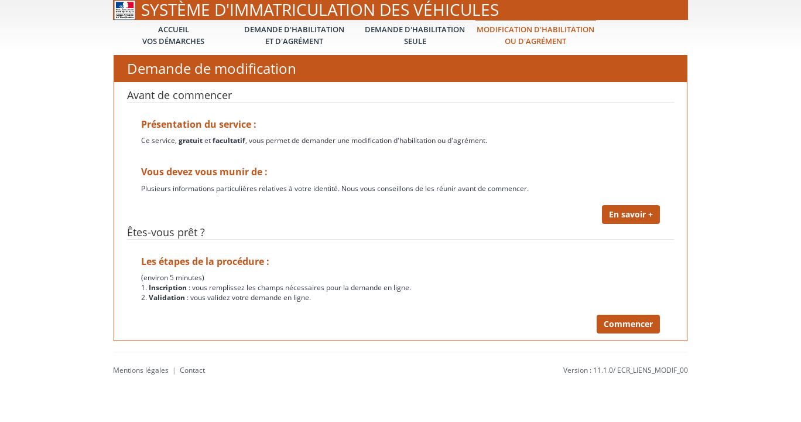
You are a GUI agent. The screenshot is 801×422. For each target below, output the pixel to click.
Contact (192, 370)
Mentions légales (141, 370)
